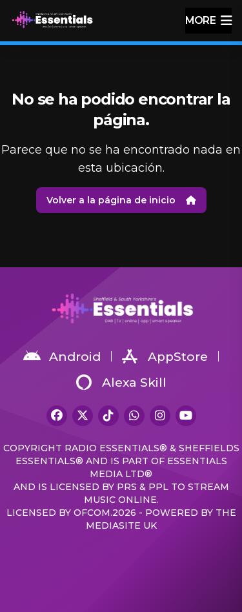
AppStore (165, 356)
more (208, 21)
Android (62, 356)
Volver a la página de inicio (121, 200)
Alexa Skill (121, 382)
